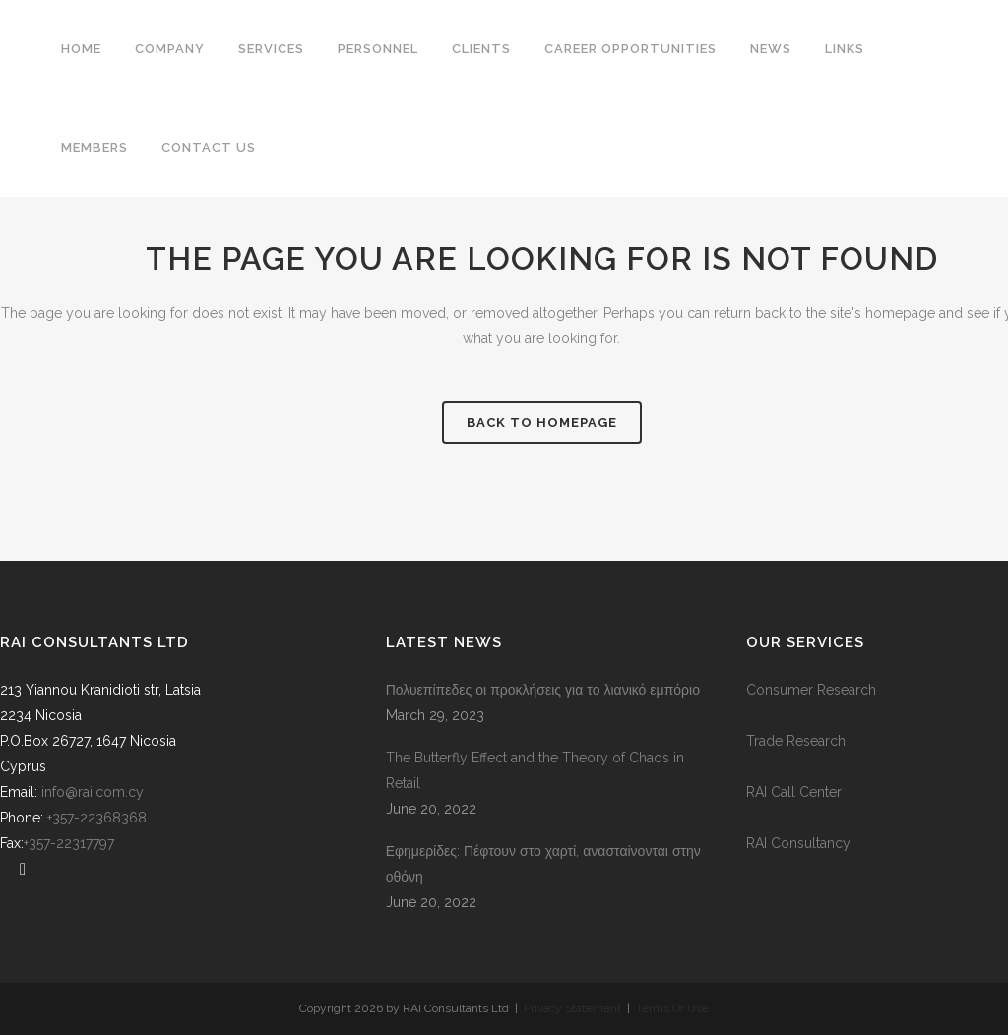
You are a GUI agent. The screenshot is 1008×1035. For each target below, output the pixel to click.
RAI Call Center (794, 792)
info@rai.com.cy (92, 792)
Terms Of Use (672, 1008)
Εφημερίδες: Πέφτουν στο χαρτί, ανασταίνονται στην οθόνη (543, 863)
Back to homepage (542, 422)
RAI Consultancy (798, 843)
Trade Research (796, 741)
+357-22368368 (101, 817)
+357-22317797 (69, 843)
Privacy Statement (575, 1008)
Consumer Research (811, 690)
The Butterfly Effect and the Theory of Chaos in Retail (535, 770)
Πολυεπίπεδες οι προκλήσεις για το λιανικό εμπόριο (543, 690)
